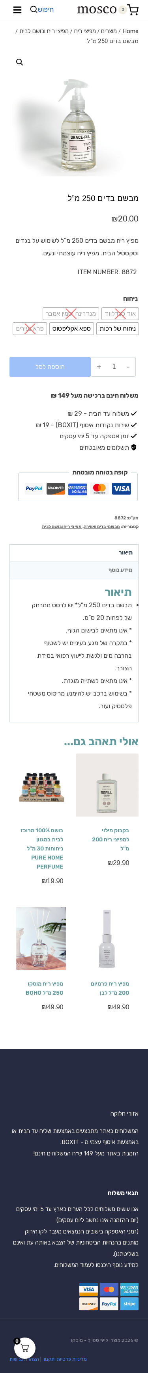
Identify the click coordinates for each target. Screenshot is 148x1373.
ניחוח (130, 298)
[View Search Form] (43, 9)
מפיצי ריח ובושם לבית (62, 526)
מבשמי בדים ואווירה (102, 526)
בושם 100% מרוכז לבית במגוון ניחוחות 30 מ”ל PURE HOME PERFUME (42, 848)
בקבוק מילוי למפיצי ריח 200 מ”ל (110, 839)
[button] (20, 62)
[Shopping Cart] (128, 10)
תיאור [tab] (126, 552)
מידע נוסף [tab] (121, 570)
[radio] (120, 314)
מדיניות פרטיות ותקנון (65, 1359)
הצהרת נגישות (24, 1359)
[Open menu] (17, 10)
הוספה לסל (50, 366)
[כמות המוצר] (114, 366)
